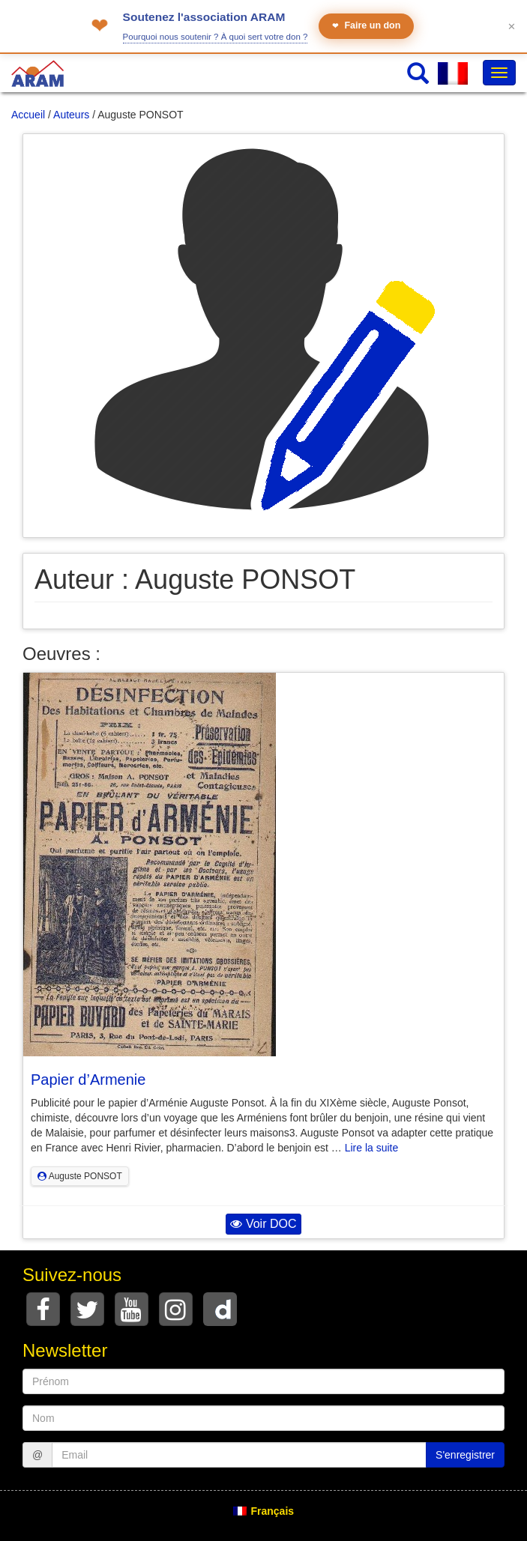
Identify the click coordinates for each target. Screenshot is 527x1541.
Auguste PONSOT (79, 1176)
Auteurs (71, 115)
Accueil (28, 115)
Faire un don (366, 25)
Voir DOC (263, 1223)
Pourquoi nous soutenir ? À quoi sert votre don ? (215, 36)
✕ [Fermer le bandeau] (512, 26)
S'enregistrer (465, 1455)
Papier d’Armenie (88, 1079)
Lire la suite (372, 1148)
